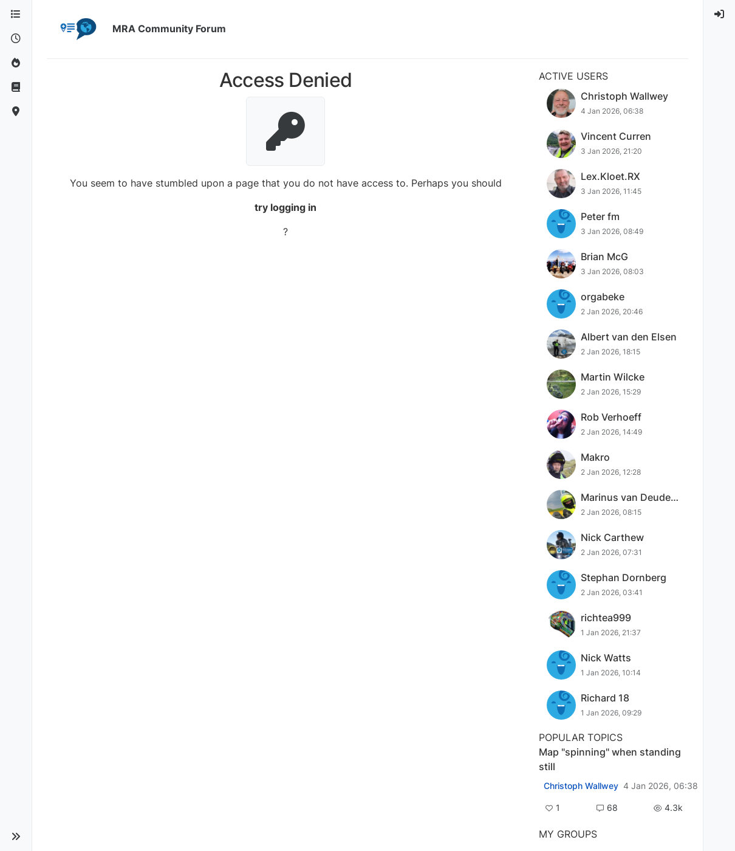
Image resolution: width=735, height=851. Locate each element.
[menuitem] (719, 14)
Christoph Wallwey (581, 786)
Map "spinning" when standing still (610, 759)
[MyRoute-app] (16, 112)
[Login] (719, 14)
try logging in (285, 207)
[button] (16, 836)
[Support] (16, 87)
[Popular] (16, 63)
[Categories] (16, 14)
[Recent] (16, 39)
